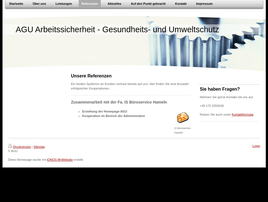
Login (256, 146)
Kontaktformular (242, 114)
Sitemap (39, 146)
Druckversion (19, 146)
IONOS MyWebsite (60, 159)
